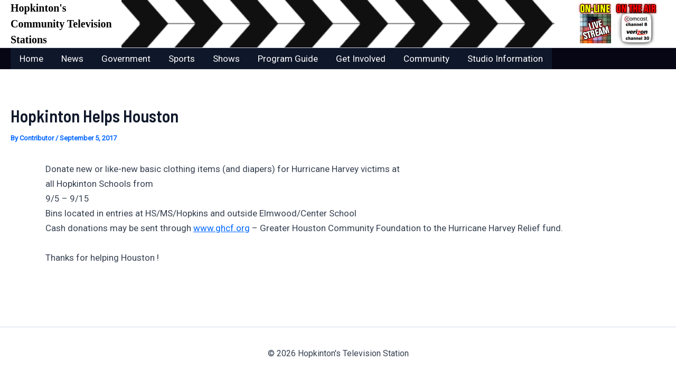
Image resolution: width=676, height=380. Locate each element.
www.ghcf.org (221, 228)
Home (31, 58)
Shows (226, 58)
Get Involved (361, 58)
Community (426, 58)
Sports (181, 58)
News (72, 58)
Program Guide (288, 58)
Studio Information (505, 58)
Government (126, 58)
